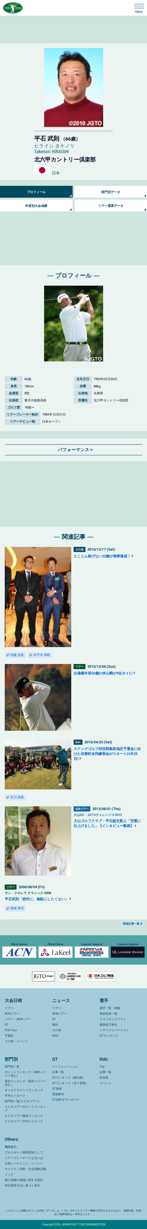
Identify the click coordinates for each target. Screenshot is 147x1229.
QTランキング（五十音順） (70, 1083)
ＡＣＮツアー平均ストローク (24, 1121)
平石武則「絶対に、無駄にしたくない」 (36, 899)
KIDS (55, 1035)
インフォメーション (65, 1066)
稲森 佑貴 (17, 655)
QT (6, 1024)
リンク (9, 1174)
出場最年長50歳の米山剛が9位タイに (103, 673)
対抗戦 (104, 1077)
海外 (55, 1024)
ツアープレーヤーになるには (24, 1158)
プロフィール (36, 192)
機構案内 (11, 1147)
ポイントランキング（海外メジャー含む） (25, 1073)
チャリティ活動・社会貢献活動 (25, 1169)
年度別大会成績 (36, 206)
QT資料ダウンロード (66, 1099)
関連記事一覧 (131, 923)
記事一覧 (58, 1072)
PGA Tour (11, 1030)
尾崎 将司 (17, 908)
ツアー (9, 1008)
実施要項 (58, 1094)
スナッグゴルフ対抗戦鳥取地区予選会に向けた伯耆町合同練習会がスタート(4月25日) (107, 754)
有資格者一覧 (108, 1013)
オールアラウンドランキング (24, 1090)
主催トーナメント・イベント (24, 1163)
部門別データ (110, 192)
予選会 (9, 1035)
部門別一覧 (12, 1066)
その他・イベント (16, 1041)
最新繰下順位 (108, 1024)
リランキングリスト (113, 1019)
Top (102, 1066)
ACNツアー (12, 1013)
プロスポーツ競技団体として (24, 1152)
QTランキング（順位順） (68, 1077)
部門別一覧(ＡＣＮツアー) (22, 1101)
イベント (105, 1083)
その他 (56, 1030)
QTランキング (109, 1035)
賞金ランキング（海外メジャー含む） (25, 1082)
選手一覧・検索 (110, 1008)
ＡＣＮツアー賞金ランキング (24, 1116)
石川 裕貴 (17, 797)
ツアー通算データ (110, 206)
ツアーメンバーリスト (114, 1030)
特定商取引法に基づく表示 (22, 1185)
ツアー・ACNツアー (18, 1019)
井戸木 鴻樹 (41, 655)
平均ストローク (15, 1095)
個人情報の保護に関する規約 (24, 1180)
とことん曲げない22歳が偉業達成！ (102, 556)
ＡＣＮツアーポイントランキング (25, 1108)
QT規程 (57, 1088)
